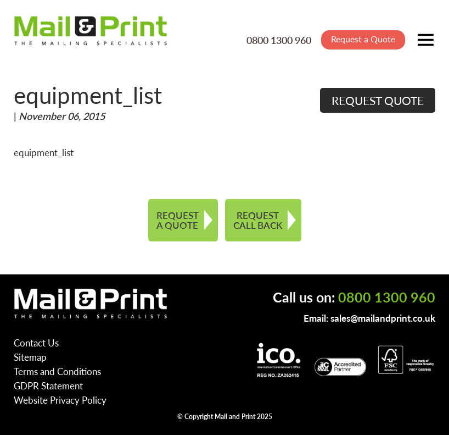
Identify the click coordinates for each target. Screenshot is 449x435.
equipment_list (44, 152)
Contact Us (36, 342)
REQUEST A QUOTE (177, 220)
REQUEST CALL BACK (257, 220)
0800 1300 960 (278, 40)
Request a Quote (363, 38)
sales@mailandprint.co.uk (382, 318)
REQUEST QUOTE (378, 100)
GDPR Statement (48, 385)
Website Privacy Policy (60, 399)
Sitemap (30, 357)
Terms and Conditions (57, 371)
